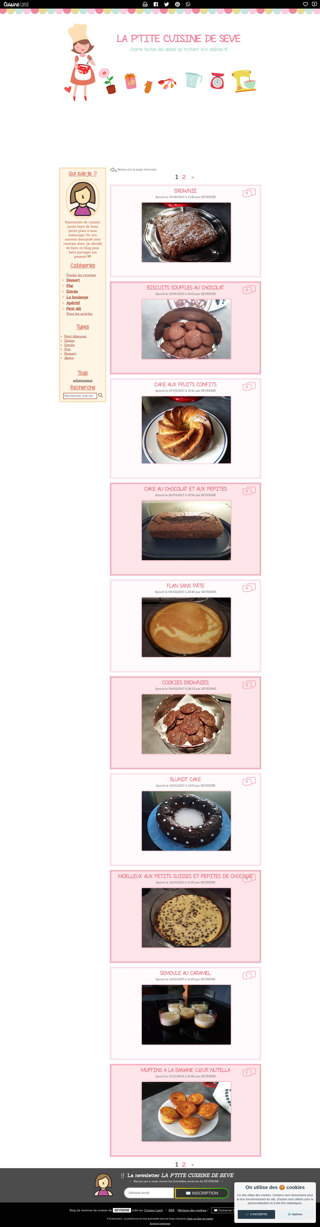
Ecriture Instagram (160, 1223)
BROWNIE (185, 191)
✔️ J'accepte (257, 1214)
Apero (69, 358)
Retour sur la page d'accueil (136, 169)
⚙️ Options (295, 1214)
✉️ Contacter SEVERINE (231, 1210)
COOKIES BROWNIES (185, 683)
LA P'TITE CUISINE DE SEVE (178, 39)
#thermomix (82, 380)
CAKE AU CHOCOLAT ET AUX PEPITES (185, 489)
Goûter (69, 341)
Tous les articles (79, 314)
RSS (171, 1210)
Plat (69, 285)
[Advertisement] (160, 134)
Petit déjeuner (75, 336)
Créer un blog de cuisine (200, 1218)
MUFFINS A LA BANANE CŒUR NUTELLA (185, 1070)
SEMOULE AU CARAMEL (185, 973)
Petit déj (73, 308)
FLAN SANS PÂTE (185, 586)
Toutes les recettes (81, 275)
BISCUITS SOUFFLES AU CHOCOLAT (185, 288)
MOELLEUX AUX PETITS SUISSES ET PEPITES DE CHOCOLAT (185, 876)
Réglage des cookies (192, 1210)
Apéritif (73, 303)
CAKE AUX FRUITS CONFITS (185, 385)
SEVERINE (121, 1210)
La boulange (77, 297)
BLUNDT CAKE (185, 780)
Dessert (73, 280)
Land (153, 1210)
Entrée (72, 291)
